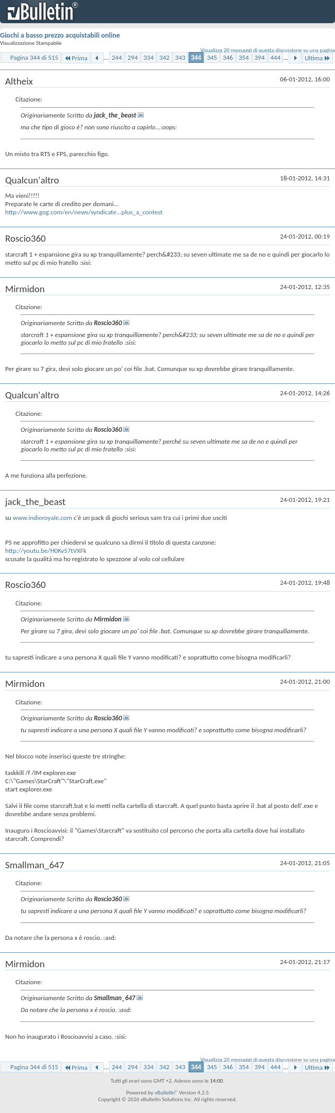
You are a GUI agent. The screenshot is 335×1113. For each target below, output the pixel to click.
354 (244, 57)
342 (164, 57)
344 (196, 57)
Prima (76, 58)
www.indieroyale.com (42, 517)
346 (228, 57)
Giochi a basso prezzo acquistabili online (60, 35)
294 (132, 57)
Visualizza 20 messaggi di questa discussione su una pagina (267, 50)
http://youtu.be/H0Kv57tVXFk (46, 550)
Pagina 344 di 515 (34, 57)
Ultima (317, 58)
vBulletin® (166, 1092)
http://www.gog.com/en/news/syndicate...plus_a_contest (83, 212)
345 (212, 57)
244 (117, 57)
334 (148, 57)
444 (276, 57)
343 (180, 57)
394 (260, 57)
